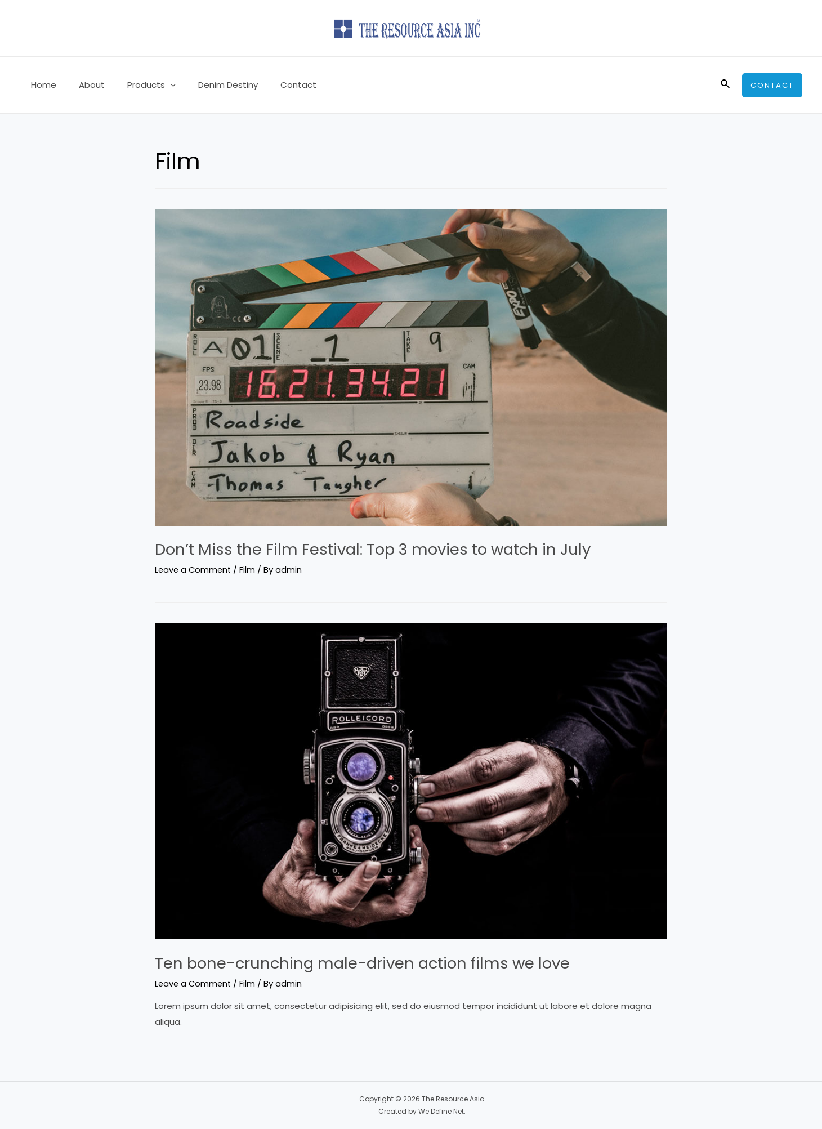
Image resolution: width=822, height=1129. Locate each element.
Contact (273, 85)
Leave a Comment (194, 569)
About (83, 85)
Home (40, 85)
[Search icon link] (726, 85)
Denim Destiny (208, 85)
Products (137, 85)
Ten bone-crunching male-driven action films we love (380, 963)
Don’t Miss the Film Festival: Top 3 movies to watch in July (393, 549)
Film (250, 569)
